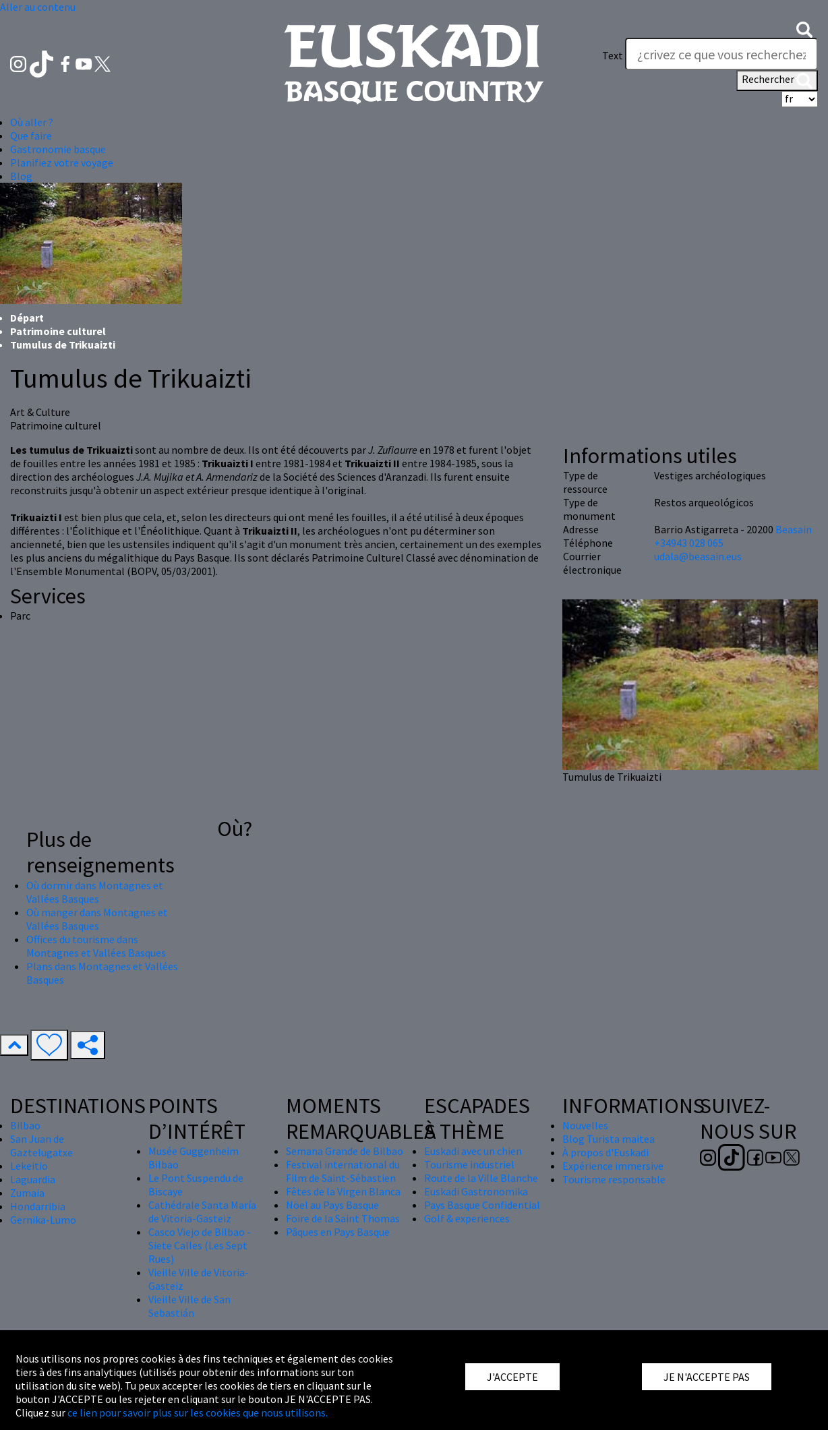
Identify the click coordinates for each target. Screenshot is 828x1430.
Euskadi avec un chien (473, 1151)
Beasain (793, 529)
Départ (27, 317)
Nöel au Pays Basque (332, 1205)
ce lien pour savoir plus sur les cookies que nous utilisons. (197, 1412)
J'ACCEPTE (512, 1376)
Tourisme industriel (469, 1164)
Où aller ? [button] (31, 122)
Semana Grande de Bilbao (344, 1151)
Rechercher (777, 80)
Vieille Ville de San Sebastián (189, 1305)
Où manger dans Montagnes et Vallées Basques (97, 918)
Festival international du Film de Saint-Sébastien (343, 1171)
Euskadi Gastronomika (476, 1191)
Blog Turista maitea (608, 1138)
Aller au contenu (38, 6)
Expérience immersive (612, 1165)
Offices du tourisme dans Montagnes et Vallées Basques (96, 945)
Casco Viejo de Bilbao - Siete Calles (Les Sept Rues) (199, 1245)
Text (612, 55)
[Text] (721, 54)
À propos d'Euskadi (605, 1152)
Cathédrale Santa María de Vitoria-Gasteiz (202, 1211)
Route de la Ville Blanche (481, 1178)
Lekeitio (29, 1165)
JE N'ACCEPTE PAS (706, 1376)
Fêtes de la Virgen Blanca (343, 1191)
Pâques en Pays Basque (338, 1232)
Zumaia (27, 1192)
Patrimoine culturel (58, 331)
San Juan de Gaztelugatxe (41, 1145)
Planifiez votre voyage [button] (61, 162)
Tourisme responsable (614, 1179)
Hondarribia (37, 1206)
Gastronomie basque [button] (58, 149)
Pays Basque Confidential (482, 1205)
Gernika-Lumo (43, 1219)
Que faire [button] (31, 135)
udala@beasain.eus (698, 556)
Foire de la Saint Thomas (343, 1218)
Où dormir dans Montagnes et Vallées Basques (94, 891)
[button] (804, 28)
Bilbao (25, 1125)
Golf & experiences (467, 1218)
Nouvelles (585, 1125)
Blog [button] (21, 176)
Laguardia (32, 1179)
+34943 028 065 (688, 542)
